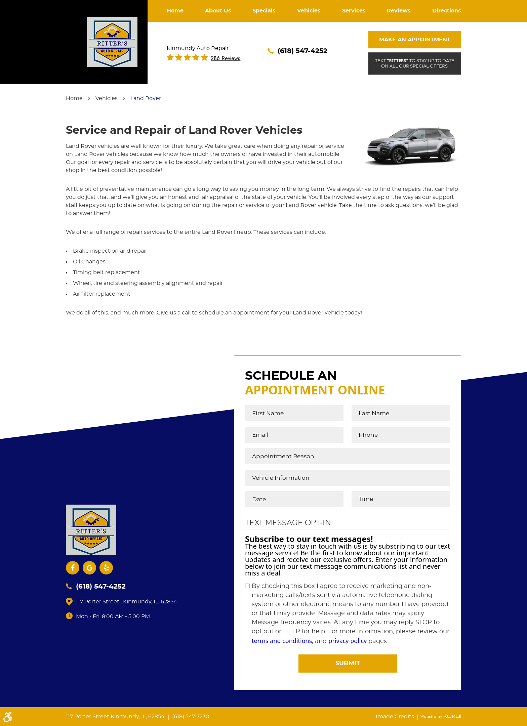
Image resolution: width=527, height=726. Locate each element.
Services (354, 10)
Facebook (72, 567)
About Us (218, 10)
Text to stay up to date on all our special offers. (414, 63)
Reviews (399, 10)
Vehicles (309, 10)
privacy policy (347, 641)
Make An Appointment (414, 39)
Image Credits (395, 716)
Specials (264, 10)
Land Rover (145, 98)
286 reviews (225, 58)
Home (175, 10)
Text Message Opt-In (288, 522)
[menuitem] (175, 11)
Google (89, 567)
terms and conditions (282, 641)
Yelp (106, 567)
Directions (446, 10)
